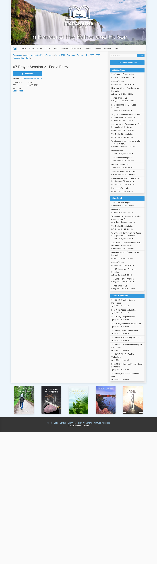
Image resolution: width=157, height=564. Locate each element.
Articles (64, 48)
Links (116, 48)
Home (23, 48)
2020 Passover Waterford (31, 78)
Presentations (76, 48)
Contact (107, 48)
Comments (88, 423)
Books (39, 48)
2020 (92, 55)
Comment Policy (75, 423)
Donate (98, 48)
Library (55, 48)
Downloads (17, 55)
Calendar (89, 48)
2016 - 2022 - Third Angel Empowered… (71, 55)
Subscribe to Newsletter (127, 62)
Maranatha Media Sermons (42, 55)
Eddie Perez (18, 91)
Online (47, 48)
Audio (26, 55)
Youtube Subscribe (102, 423)
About (31, 48)
